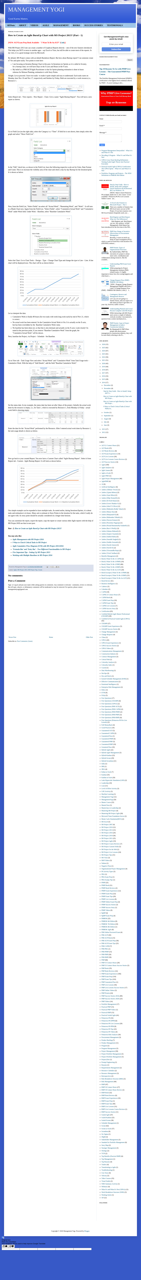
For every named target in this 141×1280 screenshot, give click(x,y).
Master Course (106, 802)
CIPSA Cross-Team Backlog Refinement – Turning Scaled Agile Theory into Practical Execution (115, 162)
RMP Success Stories (108, 1112)
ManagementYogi (107, 799)
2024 (104, 351)
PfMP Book (105, 885)
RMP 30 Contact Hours (109, 1087)
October (107, 412)
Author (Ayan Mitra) (108, 495)
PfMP (103, 882)
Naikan (103, 863)
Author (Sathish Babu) (108, 537)
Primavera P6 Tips (107, 1029)
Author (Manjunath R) (108, 514)
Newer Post (12, 637)
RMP (103, 1084)
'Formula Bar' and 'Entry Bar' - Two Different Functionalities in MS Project (42, 549)
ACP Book (104, 448)
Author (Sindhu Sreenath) (109, 542)
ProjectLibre (105, 1059)
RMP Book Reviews (108, 1095)
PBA (103, 874)
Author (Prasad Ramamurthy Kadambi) (114, 525)
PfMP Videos (105, 910)
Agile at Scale (106, 473)
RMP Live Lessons (107, 1106)
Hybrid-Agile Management (110, 752)
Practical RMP (106, 1012)
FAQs (103, 695)
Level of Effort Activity (109, 788)
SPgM (103, 1137)
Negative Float (106, 866)
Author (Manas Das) (108, 512)
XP (102, 1198)
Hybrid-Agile (105, 750)
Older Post (89, 637)
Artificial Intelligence (108, 487)
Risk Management (107, 1081)
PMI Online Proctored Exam (110, 932)
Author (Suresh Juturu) (108, 545)
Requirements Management (110, 1068)
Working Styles (106, 1195)
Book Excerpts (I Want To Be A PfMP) (114, 572)
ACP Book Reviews (107, 451)
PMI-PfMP (105, 952)
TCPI (103, 1153)
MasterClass (105, 805)
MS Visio (104, 858)
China (103, 637)
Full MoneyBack (106, 725)
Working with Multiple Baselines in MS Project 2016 (32, 555)
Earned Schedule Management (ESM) (113, 679)
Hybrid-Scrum (106, 758)
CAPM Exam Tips (107, 603)
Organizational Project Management (113, 869)
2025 (104, 347)
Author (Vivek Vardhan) (109, 553)
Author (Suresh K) (107, 548)
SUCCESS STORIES (93, 25)
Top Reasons (105, 1162)
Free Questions (106, 698)
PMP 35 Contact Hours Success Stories (114, 965)
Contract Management (108, 656)
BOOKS (76, 25)
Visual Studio (105, 1181)
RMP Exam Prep (106, 1101)
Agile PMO (105, 476)
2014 (104, 382)
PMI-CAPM (105, 946)
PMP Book (105, 968)
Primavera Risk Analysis (109, 1034)
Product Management (108, 1043)
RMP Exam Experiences (109, 1098)
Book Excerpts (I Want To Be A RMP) (113, 575)
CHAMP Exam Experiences (110, 626)
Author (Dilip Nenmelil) (109, 498)
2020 (104, 363)
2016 (104, 376)
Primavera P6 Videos (108, 1032)
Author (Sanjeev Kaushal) (109, 534)
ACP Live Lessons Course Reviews (113, 459)
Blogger (86, 1231)
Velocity (104, 1175)
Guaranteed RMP (107, 744)
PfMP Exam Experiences (109, 891)
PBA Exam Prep (106, 877)
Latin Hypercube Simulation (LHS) (112, 780)
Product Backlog (106, 1040)
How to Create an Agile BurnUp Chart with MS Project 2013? (38, 528)
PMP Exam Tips (106, 979)
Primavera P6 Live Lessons (110, 1023)
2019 (104, 366)
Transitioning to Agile (108, 1167)
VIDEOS (34, 25)
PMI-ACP (104, 935)
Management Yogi (107, 797)
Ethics (103, 690)
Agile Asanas (105, 470)
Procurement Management (110, 1037)
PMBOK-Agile (106, 929)
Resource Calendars (107, 1070)
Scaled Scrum (105, 1120)
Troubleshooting (106, 1170)
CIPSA (103, 640)
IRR (102, 766)
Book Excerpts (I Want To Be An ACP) (114, 578)
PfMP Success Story (108, 907)
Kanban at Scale (106, 777)
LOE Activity (105, 791)
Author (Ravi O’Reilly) (109, 528)
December (107, 385)
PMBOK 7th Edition (108, 924)
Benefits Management (108, 556)
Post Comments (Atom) (24, 641)
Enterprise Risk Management (110, 687)
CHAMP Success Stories (109, 629)
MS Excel (104, 822)
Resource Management (108, 1073)
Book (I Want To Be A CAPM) (111, 559)
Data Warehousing (107, 670)
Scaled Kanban (106, 1117)
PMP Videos (105, 1001)
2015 (104, 379)
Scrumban (104, 1131)
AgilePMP (104, 481)
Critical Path (105, 659)
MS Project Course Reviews (110, 844)
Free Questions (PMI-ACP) (110, 706)
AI (102, 484)
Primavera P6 (105, 1018)
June (105, 425)
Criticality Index (106, 665)
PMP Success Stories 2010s (110, 996)
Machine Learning (107, 794)
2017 (104, 373)
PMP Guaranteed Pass (108, 982)
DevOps (104, 673)
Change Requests (107, 634)
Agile (15, 570)
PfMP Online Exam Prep (109, 902)
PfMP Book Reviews (108, 888)
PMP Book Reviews (108, 971)
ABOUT (22, 25)
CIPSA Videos (106, 648)
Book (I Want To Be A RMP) (110, 567)
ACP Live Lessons (107, 456)
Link (62, 43)
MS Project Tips (33, 570)
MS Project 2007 (106, 824)
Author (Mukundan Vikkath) (110, 517)
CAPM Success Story (108, 608)
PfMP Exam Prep (107, 894)
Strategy (104, 1151)
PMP (103, 960)
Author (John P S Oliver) (109, 506)
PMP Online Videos (107, 990)
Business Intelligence (108, 583)
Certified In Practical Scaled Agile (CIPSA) (115, 619)
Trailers (103, 1164)
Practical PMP (106, 1007)
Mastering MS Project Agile (110, 813)
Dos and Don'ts (106, 676)
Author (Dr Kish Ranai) (109, 501)
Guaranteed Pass (106, 736)
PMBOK (104, 918)
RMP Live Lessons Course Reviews (113, 1109)
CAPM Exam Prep (107, 600)
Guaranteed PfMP (107, 739)
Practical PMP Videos (108, 1010)
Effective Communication (109, 681)
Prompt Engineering (108, 1062)
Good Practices (106, 728)
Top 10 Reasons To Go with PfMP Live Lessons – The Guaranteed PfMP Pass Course (115, 71)
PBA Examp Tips (107, 880)
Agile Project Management (110, 478)
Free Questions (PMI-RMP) (110, 717)
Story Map (104, 1145)
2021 (104, 360)
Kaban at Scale (106, 772)
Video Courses (106, 1178)
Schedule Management (108, 1123)
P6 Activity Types (107, 871)
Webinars (104, 1186)
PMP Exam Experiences (109, 974)
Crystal (103, 668)
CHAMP (104, 623)
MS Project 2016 (106, 833)
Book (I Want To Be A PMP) (110, 564)
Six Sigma (104, 1134)
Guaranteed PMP (107, 741)
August (106, 419)
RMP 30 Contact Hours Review (111, 1090)
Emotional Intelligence (108, 684)
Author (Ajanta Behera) (109, 492)
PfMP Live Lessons (107, 899)
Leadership (105, 783)
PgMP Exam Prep (107, 916)
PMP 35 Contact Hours (108, 963)
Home (51, 637)
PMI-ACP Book (106, 938)
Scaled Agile (105, 1115)
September (107, 415)
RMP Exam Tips (106, 1104)
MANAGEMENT (61, 25)
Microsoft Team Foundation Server (112, 816)
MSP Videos (105, 860)
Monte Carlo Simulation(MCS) (111, 819)
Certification (105, 611)
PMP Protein (105, 993)
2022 (104, 357)
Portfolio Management (108, 1004)
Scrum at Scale (106, 1129)
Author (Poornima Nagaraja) (110, 523)
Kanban (104, 775)
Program (104, 1046)
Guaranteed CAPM (107, 733)
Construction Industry (108, 654)
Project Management (108, 1051)
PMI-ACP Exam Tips (108, 943)
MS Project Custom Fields (110, 846)
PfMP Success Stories (108, 904)
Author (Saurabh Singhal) (109, 539)
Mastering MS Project (108, 811)
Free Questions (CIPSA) (109, 704)
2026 (104, 344)
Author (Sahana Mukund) (109, 531)
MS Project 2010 (106, 827)
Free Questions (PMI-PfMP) (110, 712)
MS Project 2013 (22, 570)
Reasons (104, 1065)
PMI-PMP (104, 954)
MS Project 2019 (106, 835)
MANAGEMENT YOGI (36, 9)
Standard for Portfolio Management (113, 1142)
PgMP (103, 913)
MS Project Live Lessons (109, 852)
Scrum (40, 570)
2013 (104, 429)
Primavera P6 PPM (107, 1026)
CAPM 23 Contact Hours (109, 595)
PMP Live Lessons (107, 985)
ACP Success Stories (108, 462)
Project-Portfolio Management (111, 1057)
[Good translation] (5, 1246)
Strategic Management (108, 1148)
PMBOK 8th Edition (108, 927)
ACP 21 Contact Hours (108, 445)
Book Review (105, 581)
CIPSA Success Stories (108, 646)
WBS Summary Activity (109, 1184)
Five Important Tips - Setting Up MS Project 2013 (31, 552)
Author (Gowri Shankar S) (110, 503)
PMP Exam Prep (106, 976)
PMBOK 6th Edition (108, 921)
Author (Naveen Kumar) (109, 520)
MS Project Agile (107, 841)
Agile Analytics (106, 467)
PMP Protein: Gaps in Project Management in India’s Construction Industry (119, 325)
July (105, 422)
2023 (104, 354)
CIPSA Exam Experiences (109, 643)
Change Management (108, 632)
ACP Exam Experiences (109, 454)
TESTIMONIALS (115, 25)
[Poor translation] (11, 1246)
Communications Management (111, 651)
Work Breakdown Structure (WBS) (112, 1192)
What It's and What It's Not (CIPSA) (113, 1189)
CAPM (103, 592)
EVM (103, 692)
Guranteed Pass (106, 747)
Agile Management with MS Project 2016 (28, 539)
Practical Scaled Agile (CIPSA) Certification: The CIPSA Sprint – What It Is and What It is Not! (116, 168)
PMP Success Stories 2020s (110, 999)
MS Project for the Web (109, 849)
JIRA (103, 769)
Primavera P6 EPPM (108, 1021)
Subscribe (116, 49)
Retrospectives (106, 1076)
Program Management (108, 1048)
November (107, 388)
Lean (103, 786)
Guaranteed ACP (106, 730)
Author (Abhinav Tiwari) (109, 490)
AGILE (46, 25)
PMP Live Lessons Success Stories (112, 987)
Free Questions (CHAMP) (109, 701)
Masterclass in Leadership (109, 808)
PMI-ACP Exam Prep (108, 940)
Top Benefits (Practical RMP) (111, 1156)
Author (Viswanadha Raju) (110, 550)
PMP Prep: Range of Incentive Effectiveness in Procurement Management (120, 233)
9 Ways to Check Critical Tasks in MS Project (30, 542)
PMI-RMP (104, 957)
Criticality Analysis (107, 662)
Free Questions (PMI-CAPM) (111, 709)
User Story (104, 1173)
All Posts (11, 25)
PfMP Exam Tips (107, 896)
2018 (104, 370)
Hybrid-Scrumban (107, 761)
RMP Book (105, 1093)
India (103, 764)
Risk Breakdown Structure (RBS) (112, 1079)
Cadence (104, 586)
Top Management (107, 1159)
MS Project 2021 (106, 838)
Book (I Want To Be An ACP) (111, 570)
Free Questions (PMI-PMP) (110, 715)
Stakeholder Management (109, 1139)
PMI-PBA (104, 949)
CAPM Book (105, 597)
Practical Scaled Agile (108, 1015)
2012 (104, 432)
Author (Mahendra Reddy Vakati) (112, 509)
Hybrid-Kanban (106, 755)
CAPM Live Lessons (108, 606)
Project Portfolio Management (111, 1054)
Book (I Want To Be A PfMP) (111, 561)
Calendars (104, 589)
